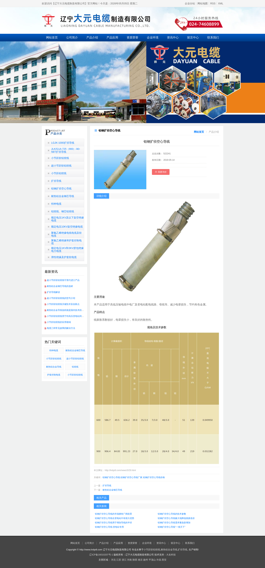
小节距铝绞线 (58, 173)
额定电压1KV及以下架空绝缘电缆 (67, 219)
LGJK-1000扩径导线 (62, 142)
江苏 (118, 559)
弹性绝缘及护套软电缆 (64, 257)
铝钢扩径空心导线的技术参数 (172, 514)
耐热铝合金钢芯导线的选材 (60, 286)
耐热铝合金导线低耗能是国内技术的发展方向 (68, 310)
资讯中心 (173, 37)
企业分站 (190, 3)
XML (220, 3)
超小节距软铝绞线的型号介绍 (61, 298)
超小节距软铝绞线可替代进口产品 (63, 280)
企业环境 (152, 37)
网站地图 (202, 3)
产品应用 (112, 37)
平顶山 (152, 559)
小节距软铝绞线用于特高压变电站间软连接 (67, 316)
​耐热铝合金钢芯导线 (75, 350)
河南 (129, 559)
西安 (164, 559)
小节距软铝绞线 (60, 158)
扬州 (145, 559)
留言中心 (193, 37)
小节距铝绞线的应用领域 (59, 322)
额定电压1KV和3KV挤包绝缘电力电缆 (67, 249)
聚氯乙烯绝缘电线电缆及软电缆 (66, 234)
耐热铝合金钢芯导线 (62, 196)
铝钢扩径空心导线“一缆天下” (171, 527)
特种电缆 (56, 203)
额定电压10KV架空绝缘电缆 (67, 226)
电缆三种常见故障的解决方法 (61, 328)
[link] (199, 131)
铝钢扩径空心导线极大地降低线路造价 (176, 518)
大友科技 (171, 554)
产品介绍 (92, 37)
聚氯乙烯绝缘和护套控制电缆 (66, 242)
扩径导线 (56, 180)
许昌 (158, 559)
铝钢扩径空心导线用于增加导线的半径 (113, 522)
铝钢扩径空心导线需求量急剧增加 (174, 522)
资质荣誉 (132, 37)
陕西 (134, 559)
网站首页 (52, 37)
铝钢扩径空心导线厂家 (131, 477)
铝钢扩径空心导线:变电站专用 (109, 527)
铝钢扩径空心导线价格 (154, 477)
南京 (140, 559)
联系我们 (213, 37)
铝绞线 (75, 367)
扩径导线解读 (53, 292)
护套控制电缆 (53, 375)
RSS (212, 3)
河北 (113, 559)
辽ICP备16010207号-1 (101, 554)
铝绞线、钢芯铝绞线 (62, 211)
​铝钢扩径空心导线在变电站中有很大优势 (114, 518)
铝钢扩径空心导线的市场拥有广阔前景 (113, 514)
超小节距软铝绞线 (61, 165)
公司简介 (72, 37)
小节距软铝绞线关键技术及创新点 (63, 304)
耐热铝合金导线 (53, 367)
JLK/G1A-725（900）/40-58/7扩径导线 (65, 150)
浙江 (124, 559)
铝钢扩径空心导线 (61, 188)
